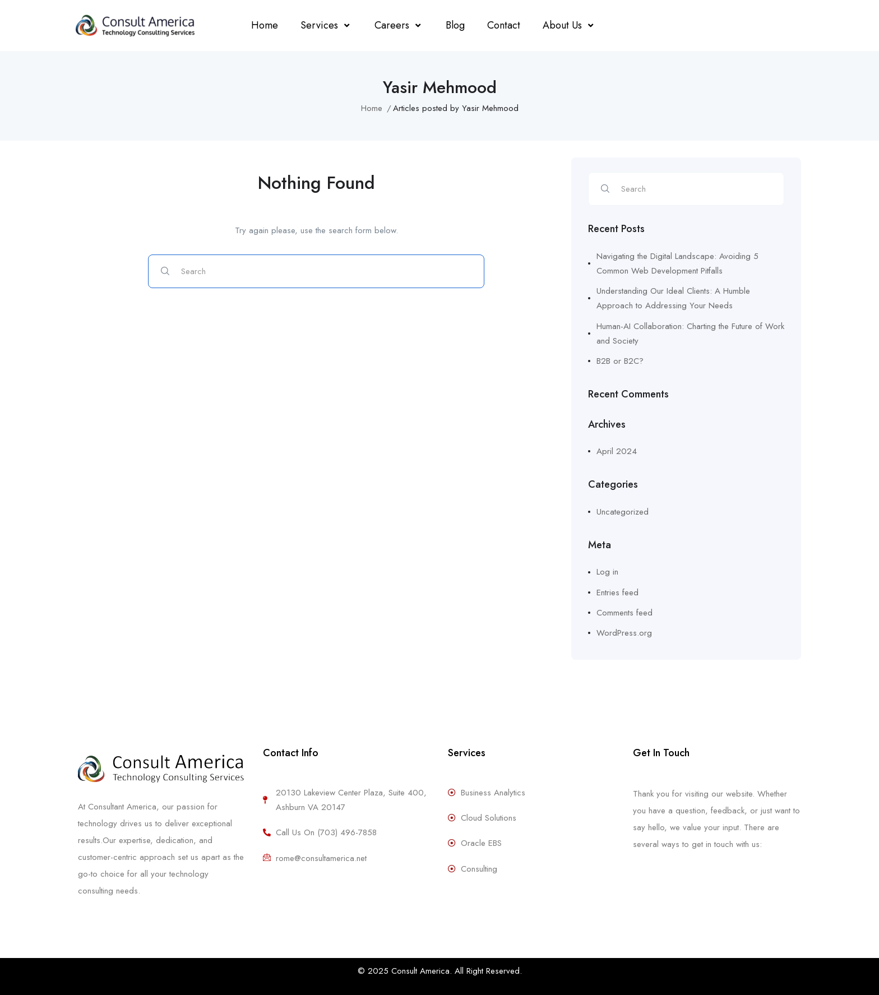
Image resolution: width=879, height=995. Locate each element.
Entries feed (617, 592)
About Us (569, 25)
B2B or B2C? (620, 361)
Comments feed (624, 613)
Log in (607, 572)
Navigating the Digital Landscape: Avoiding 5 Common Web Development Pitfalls (677, 263)
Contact (503, 25)
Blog (455, 25)
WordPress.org (624, 633)
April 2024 (616, 451)
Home (264, 25)
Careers (398, 25)
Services (326, 25)
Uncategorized (622, 512)
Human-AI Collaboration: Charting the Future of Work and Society (690, 333)
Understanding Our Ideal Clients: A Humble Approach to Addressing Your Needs (673, 298)
